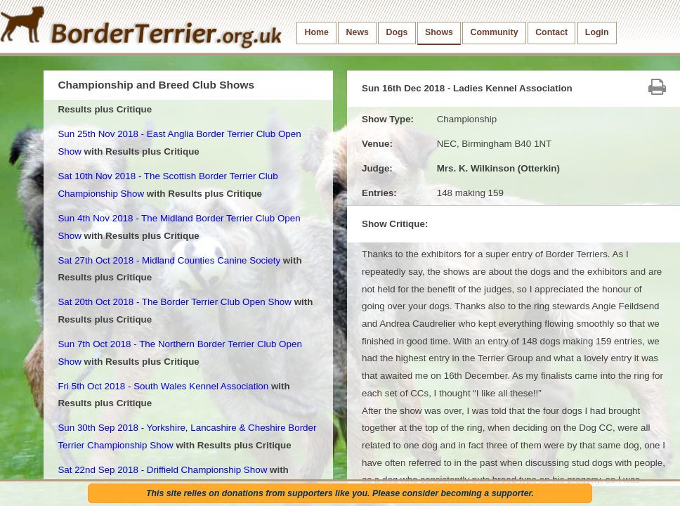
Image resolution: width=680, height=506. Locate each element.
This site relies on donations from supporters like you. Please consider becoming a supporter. (340, 493)
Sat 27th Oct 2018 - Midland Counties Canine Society (169, 260)
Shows (439, 32)
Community (494, 32)
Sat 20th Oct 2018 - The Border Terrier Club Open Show (175, 302)
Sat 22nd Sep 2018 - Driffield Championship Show (162, 470)
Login (597, 32)
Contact (551, 32)
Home (317, 32)
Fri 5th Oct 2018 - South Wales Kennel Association (163, 386)
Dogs (397, 32)
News (357, 32)
